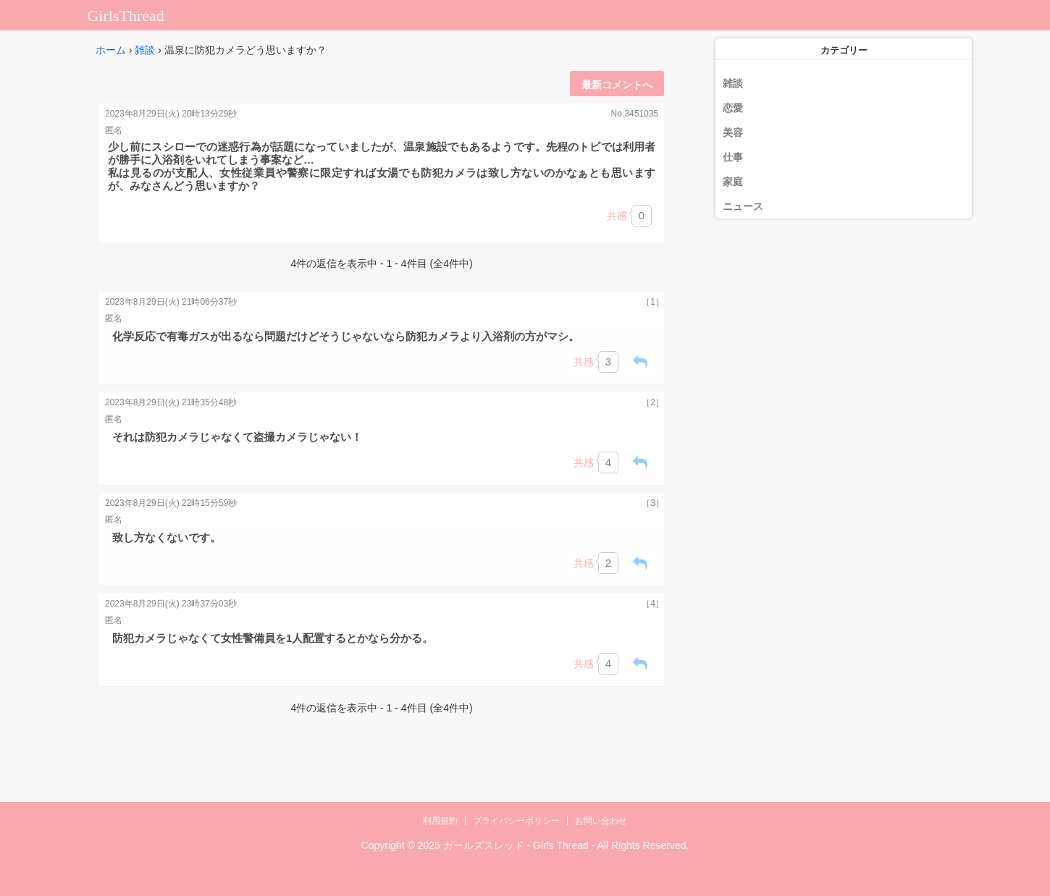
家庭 (733, 181)
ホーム (111, 50)
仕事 (733, 157)
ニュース (743, 206)
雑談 (145, 50)
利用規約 (440, 821)
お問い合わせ (601, 821)
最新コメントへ (616, 84)
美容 (733, 132)
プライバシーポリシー (516, 821)
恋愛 (733, 108)
